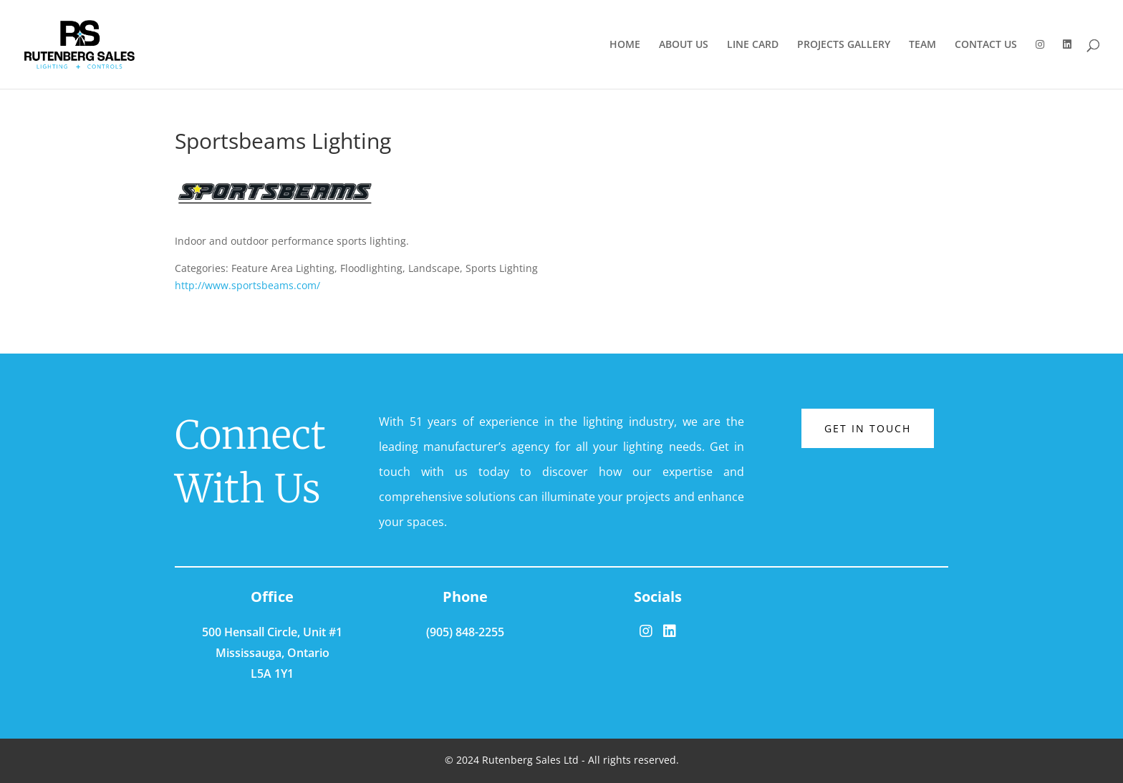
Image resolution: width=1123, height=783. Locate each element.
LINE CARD (753, 45)
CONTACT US (986, 45)
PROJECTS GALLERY (843, 45)
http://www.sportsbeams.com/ (247, 285)
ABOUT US (683, 45)
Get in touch (867, 428)
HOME (624, 45)
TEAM (922, 45)
